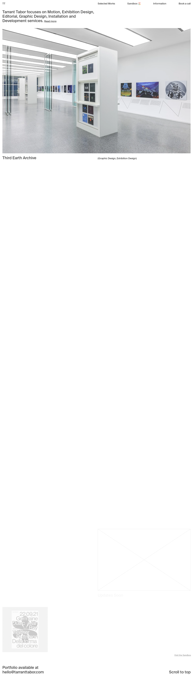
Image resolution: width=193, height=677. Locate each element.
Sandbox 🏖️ (134, 4)
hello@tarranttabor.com (23, 672)
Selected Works (106, 4)
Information (159, 4)
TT (3, 4)
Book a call (185, 4)
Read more (50, 21)
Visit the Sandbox (182, 655)
